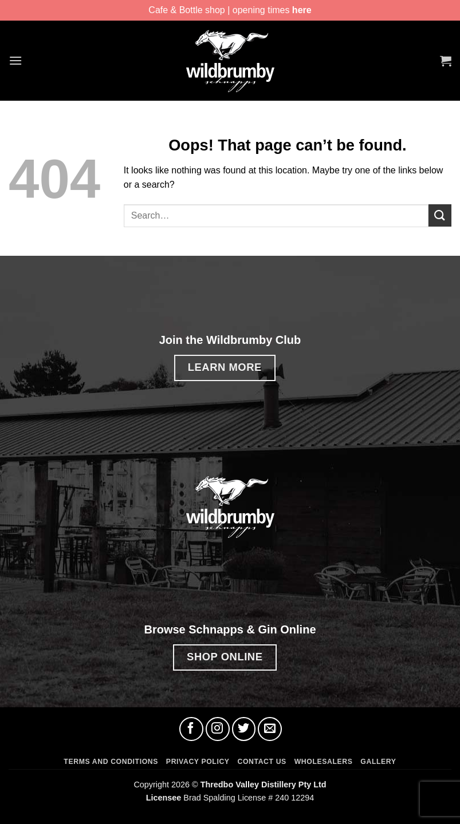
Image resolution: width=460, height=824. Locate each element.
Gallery (378, 762)
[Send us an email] (270, 729)
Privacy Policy (198, 762)
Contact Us (261, 762)
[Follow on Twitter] (244, 729)
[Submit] (439, 215)
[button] (15, 60)
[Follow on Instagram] (218, 729)
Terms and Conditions (111, 762)
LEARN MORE (225, 367)
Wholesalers (323, 762)
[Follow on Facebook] (191, 729)
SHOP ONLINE (224, 657)
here (302, 10)
